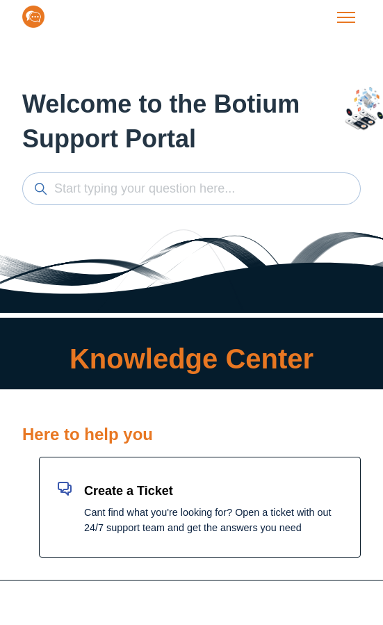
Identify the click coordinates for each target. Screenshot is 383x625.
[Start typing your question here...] (191, 188)
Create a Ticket (128, 491)
